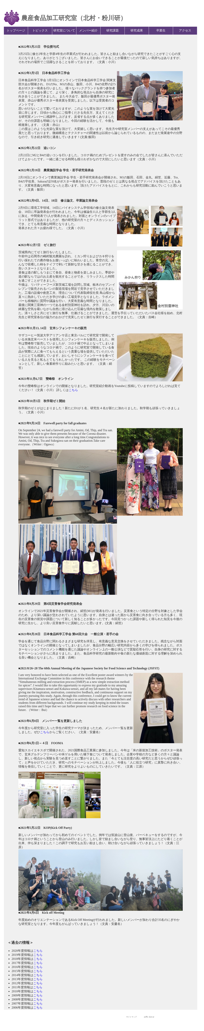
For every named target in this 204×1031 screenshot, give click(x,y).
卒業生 (161, 30)
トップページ (16, 30)
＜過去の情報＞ (20, 943)
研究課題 (112, 30)
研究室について (64, 30)
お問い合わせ (149, 1017)
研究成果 (137, 30)
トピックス (40, 30)
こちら (73, 390)
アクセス (185, 30)
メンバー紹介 (88, 30)
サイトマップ (131, 1017)
